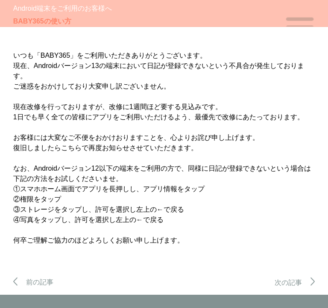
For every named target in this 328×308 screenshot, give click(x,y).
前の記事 (33, 282)
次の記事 (295, 282)
